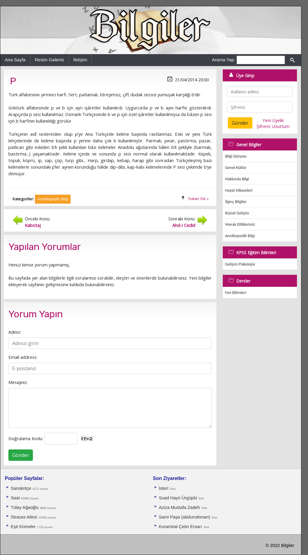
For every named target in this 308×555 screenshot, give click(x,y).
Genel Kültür (235, 167)
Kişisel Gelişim (237, 213)
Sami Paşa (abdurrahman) (185, 517)
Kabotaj (33, 225)
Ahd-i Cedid (183, 225)
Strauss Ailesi (24, 517)
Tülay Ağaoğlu (25, 507)
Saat (16, 497)
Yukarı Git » (198, 198)
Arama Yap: (223, 59)
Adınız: (14, 332)
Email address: (22, 357)
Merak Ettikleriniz (240, 224)
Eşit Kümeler (23, 526)
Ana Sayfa (15, 59)
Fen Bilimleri (235, 292)
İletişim (80, 59)
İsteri (163, 488)
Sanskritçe (22, 488)
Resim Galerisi (49, 59)
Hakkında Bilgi (237, 179)
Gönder (20, 455)
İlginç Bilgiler (236, 201)
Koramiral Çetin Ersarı (180, 526)
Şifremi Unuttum (273, 126)
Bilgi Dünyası (236, 156)
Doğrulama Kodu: (25, 438)
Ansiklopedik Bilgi (240, 235)
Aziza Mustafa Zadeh (179, 507)
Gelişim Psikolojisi (240, 264)
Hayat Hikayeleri (239, 190)
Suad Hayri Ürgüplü (178, 497)
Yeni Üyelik (273, 120)
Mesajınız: (18, 382)
